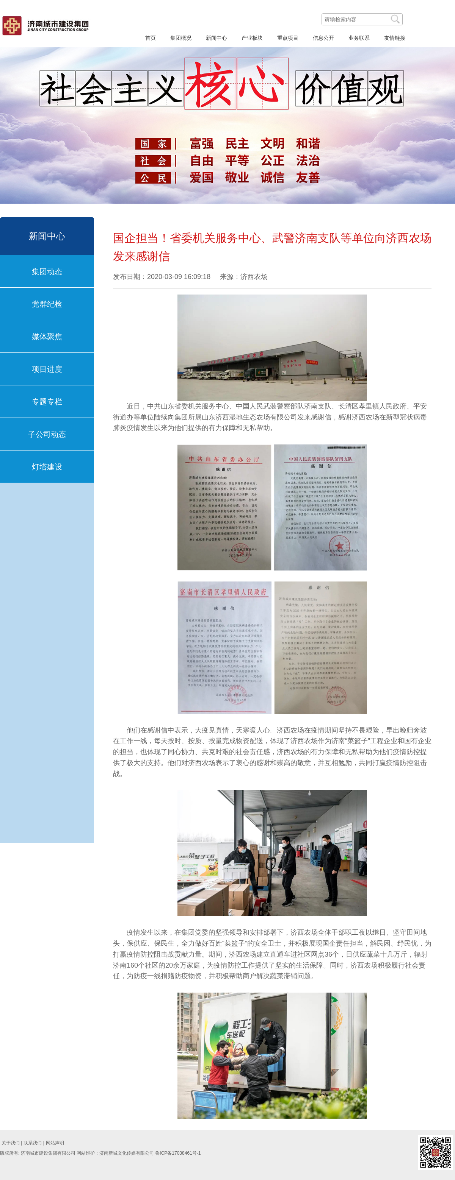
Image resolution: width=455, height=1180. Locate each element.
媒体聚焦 (47, 336)
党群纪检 (47, 304)
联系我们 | (34, 1143)
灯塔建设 (47, 467)
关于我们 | (12, 1143)
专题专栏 (47, 401)
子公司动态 (47, 434)
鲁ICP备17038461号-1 (178, 1153)
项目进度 (47, 369)
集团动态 (47, 271)
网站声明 (55, 1143)
